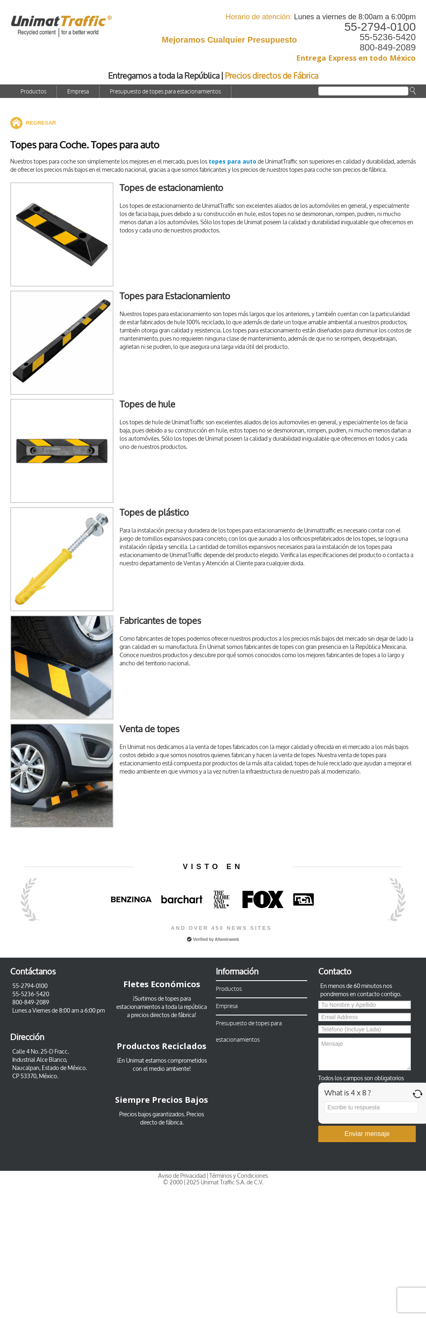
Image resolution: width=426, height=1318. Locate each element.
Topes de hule (147, 404)
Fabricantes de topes (160, 621)
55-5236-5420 (388, 37)
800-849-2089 (388, 47)
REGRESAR (41, 123)
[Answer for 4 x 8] (371, 1107)
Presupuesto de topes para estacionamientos (165, 92)
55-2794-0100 (380, 26)
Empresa (78, 92)
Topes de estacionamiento (171, 188)
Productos (33, 92)
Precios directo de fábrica (172, 1119)
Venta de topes (149, 729)
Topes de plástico (154, 513)
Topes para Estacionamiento (175, 296)
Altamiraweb (227, 939)
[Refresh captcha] (417, 1094)
